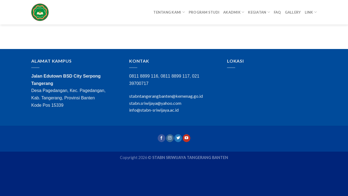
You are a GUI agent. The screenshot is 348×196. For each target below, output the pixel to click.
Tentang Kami (169, 12)
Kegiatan (259, 12)
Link (311, 12)
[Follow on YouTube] (186, 138)
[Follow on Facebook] (161, 138)
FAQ (277, 12)
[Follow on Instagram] (170, 138)
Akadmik (233, 12)
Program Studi (204, 12)
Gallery (293, 12)
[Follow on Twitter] (178, 138)
